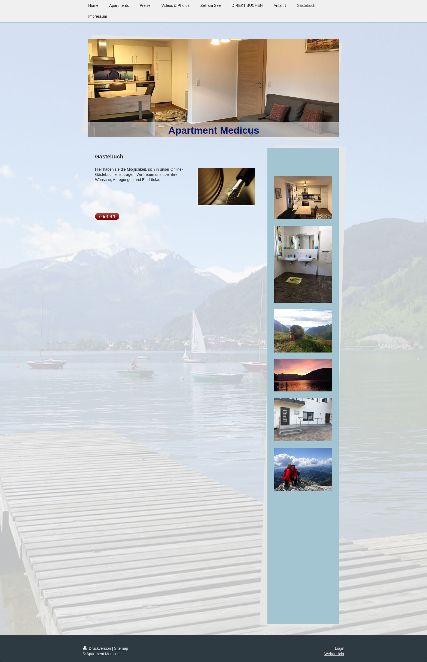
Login (339, 648)
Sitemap (121, 648)
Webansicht (334, 654)
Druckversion (97, 648)
